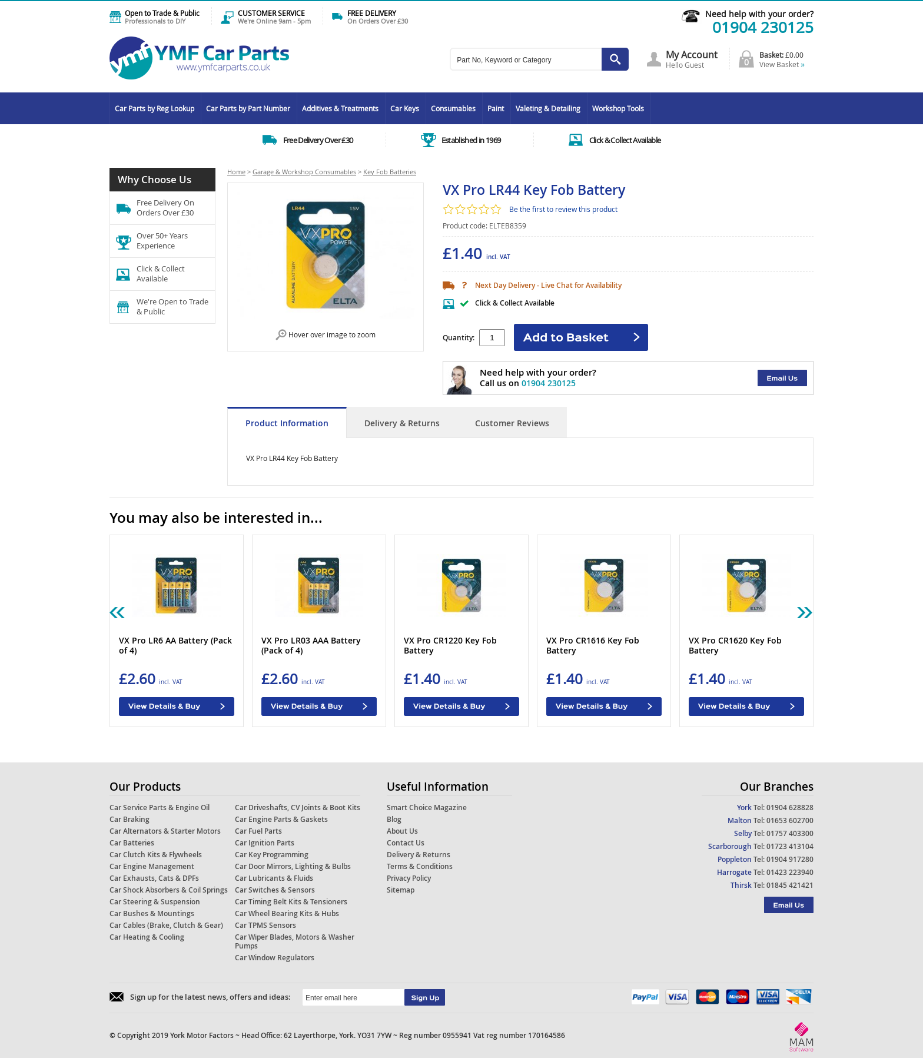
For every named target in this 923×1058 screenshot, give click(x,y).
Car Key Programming (271, 855)
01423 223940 (790, 872)
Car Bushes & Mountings (151, 913)
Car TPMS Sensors (265, 925)
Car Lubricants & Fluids (274, 878)
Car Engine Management (151, 866)
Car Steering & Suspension (154, 902)
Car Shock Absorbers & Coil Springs (168, 890)
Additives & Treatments (340, 108)
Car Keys (404, 108)
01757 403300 (790, 833)
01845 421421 (790, 885)
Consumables (453, 108)
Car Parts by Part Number (248, 108)
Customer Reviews (512, 423)
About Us (402, 831)
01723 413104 (790, 846)
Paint (495, 108)
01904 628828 (790, 807)
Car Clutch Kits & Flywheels (155, 855)
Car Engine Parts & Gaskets (281, 819)
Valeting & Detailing (548, 108)
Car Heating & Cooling (146, 937)
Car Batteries (131, 843)
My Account (692, 54)
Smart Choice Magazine (427, 807)
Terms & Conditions (420, 866)
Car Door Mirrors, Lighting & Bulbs (293, 866)
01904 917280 (790, 859)
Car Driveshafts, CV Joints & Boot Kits (297, 807)
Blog (394, 819)
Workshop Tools (618, 108)
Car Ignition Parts (264, 843)
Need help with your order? (759, 13)
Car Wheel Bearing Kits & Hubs (287, 913)
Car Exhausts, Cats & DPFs (154, 878)
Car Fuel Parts (258, 831)
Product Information (286, 423)
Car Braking (129, 819)
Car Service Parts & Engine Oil (159, 807)
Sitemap (400, 890)
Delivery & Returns (402, 423)
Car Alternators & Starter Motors (165, 831)
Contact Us (405, 843)
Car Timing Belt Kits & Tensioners (291, 902)
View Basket (782, 64)
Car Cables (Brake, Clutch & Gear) (166, 925)
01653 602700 (790, 820)
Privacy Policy (409, 878)
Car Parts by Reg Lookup (154, 108)
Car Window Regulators (274, 958)
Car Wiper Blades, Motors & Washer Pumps (294, 941)
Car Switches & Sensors (275, 890)
